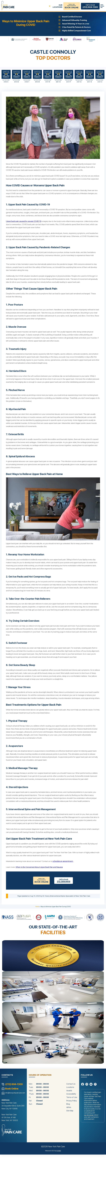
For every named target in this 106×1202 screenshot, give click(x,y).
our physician (90, 1169)
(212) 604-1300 (14, 1136)
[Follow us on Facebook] (83, 1136)
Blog (67, 1156)
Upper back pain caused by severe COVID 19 (25, 234)
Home (37, 956)
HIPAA (68, 1159)
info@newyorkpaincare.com (15, 1145)
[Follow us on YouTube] (91, 1136)
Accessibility (71, 1146)
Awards (69, 1142)
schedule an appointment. (67, 909)
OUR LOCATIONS (56, 6)
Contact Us (70, 1136)
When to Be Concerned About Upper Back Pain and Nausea (41, 915)
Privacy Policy (71, 1152)
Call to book (89, 6)
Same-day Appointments (71, 6)
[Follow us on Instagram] (87, 1136)
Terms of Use (71, 1149)
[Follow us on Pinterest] (95, 1136)
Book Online (11, 1140)
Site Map (69, 1163)
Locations (70, 1139)
